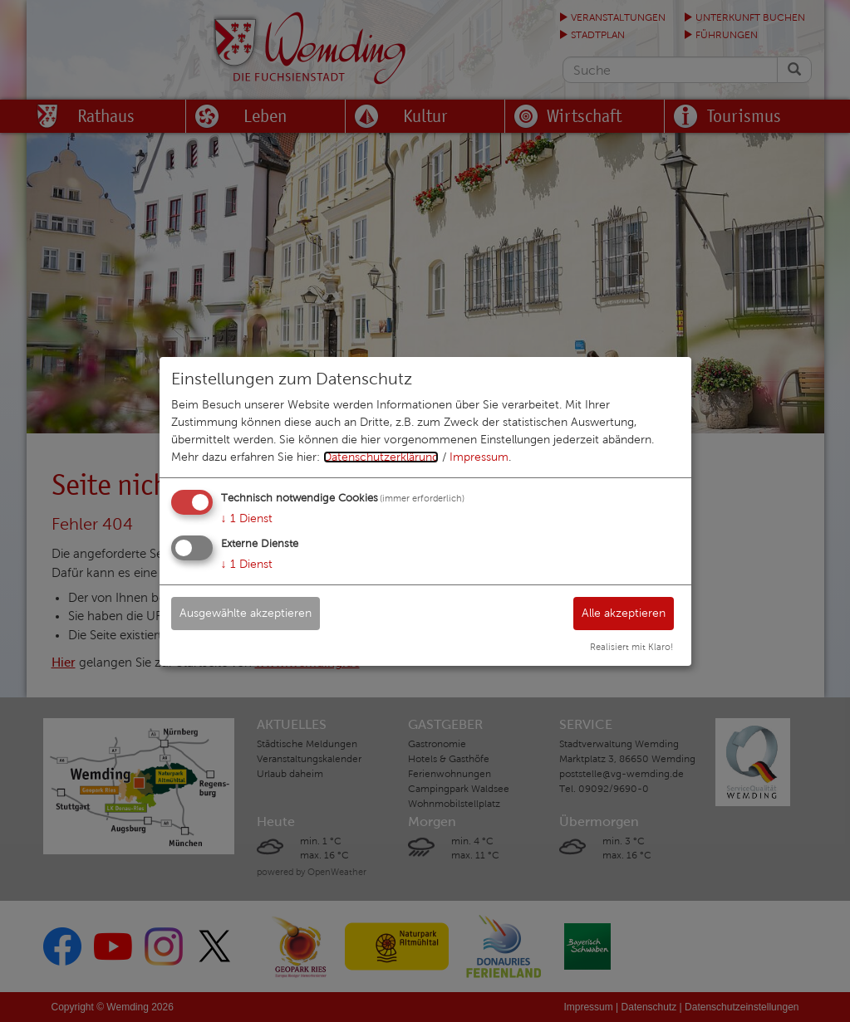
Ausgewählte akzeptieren (245, 613)
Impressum (479, 457)
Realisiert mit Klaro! (631, 647)
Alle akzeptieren (624, 613)
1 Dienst (247, 518)
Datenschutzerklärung (381, 457)
